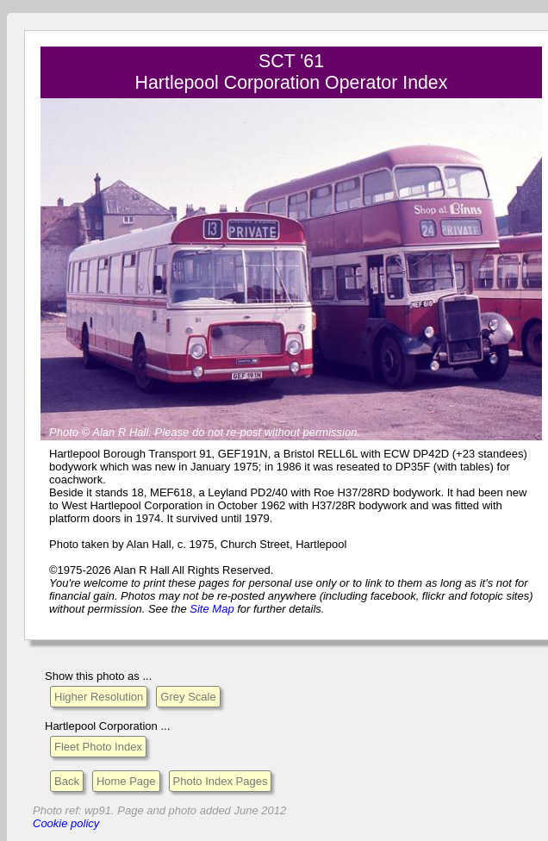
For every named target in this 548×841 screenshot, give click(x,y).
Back (66, 781)
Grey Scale (187, 696)
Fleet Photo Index (98, 746)
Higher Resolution (98, 696)
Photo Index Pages (220, 781)
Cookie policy (66, 823)
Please (172, 432)
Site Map (212, 608)
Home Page (126, 781)
